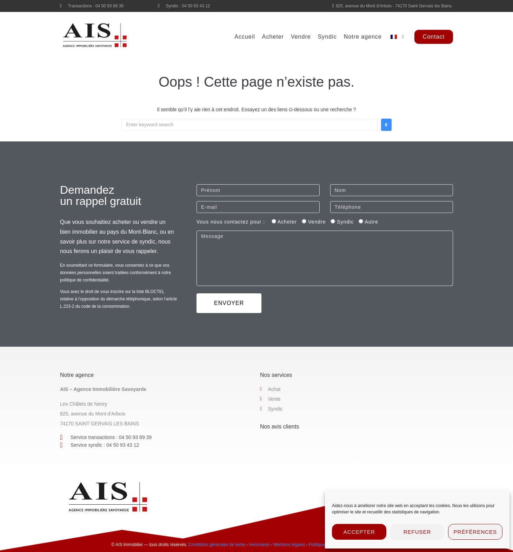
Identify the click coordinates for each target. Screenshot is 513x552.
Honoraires (259, 544)
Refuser (417, 532)
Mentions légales (289, 544)
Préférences (475, 532)
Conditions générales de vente (216, 544)
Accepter (359, 532)
